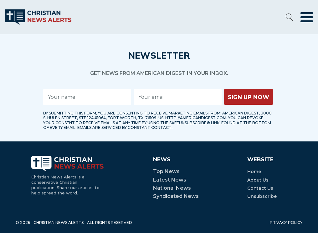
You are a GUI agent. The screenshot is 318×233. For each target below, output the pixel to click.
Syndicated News (176, 196)
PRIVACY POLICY (286, 222)
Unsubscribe (262, 196)
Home (254, 171)
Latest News (169, 180)
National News (172, 188)
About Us (258, 180)
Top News (166, 171)
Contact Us (260, 188)
